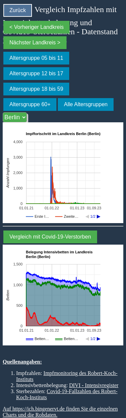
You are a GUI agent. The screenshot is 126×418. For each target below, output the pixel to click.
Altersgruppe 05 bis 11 (36, 58)
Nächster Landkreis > (34, 42)
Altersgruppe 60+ (29, 104)
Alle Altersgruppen (86, 104)
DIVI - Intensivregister (94, 385)
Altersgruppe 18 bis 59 (36, 89)
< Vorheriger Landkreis (36, 27)
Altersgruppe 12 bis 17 (36, 73)
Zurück (17, 10)
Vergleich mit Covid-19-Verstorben (50, 237)
